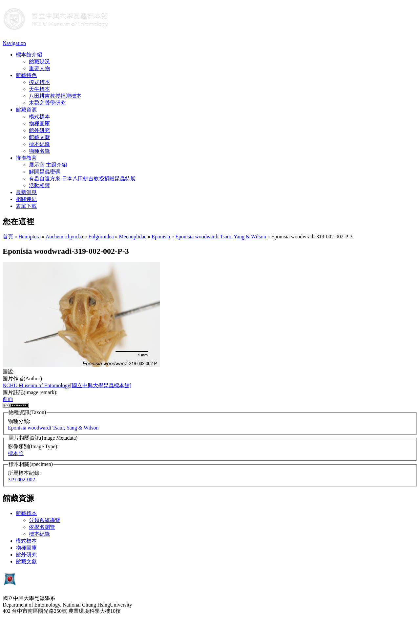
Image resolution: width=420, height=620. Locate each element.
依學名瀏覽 (42, 527)
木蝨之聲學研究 (47, 103)
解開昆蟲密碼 (44, 171)
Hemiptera (29, 236)
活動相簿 (39, 185)
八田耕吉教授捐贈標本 (55, 96)
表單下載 (26, 206)
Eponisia (161, 236)
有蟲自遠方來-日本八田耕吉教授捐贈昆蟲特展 (82, 178)
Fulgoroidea (101, 236)
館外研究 (39, 130)
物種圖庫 (39, 123)
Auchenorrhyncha (64, 236)
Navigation (14, 43)
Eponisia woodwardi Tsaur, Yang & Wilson (220, 236)
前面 (8, 399)
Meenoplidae (133, 236)
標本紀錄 (39, 144)
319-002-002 (21, 479)
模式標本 (39, 82)
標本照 (16, 453)
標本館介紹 (29, 54)
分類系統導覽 (44, 520)
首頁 (8, 236)
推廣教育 (26, 158)
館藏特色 (26, 75)
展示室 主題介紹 (48, 165)
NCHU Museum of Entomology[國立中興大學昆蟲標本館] (67, 385)
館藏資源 (26, 109)
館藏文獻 (39, 137)
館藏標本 (26, 513)
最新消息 (26, 192)
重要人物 (39, 68)
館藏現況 (39, 61)
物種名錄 (39, 151)
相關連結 (26, 199)
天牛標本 (39, 89)
